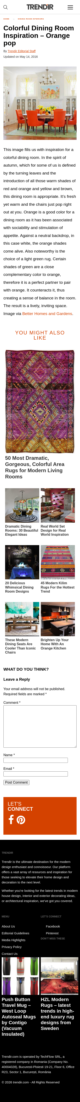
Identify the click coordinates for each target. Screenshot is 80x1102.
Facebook (50, 926)
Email (8, 769)
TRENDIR (40, 7)
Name (9, 755)
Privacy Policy (12, 947)
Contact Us (9, 954)
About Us (8, 926)
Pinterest (49, 933)
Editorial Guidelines (15, 933)
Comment (11, 702)
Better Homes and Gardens (47, 313)
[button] (40, 103)
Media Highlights (13, 940)
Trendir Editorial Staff (22, 51)
